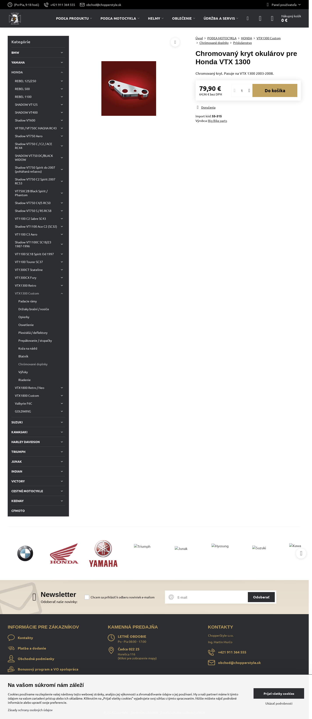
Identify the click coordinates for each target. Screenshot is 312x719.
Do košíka (275, 90)
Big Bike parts (217, 121)
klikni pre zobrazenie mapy (137, 658)
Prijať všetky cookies (279, 693)
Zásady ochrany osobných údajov (30, 710)
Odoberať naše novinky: (59, 601)
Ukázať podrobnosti (279, 703)
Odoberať (261, 597)
